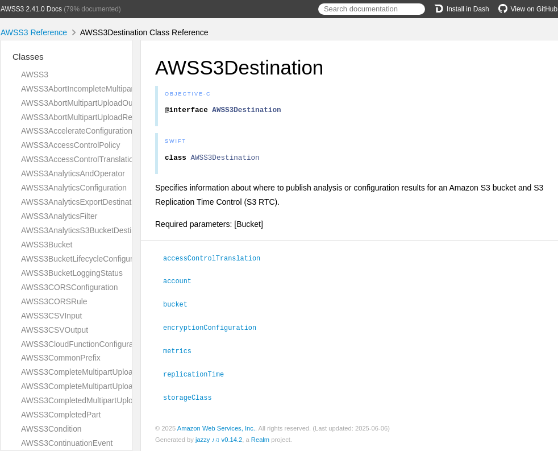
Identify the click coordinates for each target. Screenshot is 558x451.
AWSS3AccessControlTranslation (79, 159)
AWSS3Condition (51, 428)
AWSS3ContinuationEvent (67, 443)
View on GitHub (527, 9)
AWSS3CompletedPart (61, 414)
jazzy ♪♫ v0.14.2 (218, 439)
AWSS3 (34, 74)
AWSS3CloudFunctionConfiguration (83, 344)
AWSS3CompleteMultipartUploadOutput (91, 371)
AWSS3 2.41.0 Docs (31, 9)
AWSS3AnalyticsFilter (59, 216)
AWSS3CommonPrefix (61, 357)
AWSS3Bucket (46, 244)
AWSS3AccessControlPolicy (70, 145)
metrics (182, 351)
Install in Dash (461, 9)
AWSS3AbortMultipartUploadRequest (86, 117)
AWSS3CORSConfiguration (69, 287)
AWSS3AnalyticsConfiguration (74, 187)
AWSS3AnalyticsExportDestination (81, 201)
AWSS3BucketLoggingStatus (72, 273)
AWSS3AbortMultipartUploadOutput (83, 102)
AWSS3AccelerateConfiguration (76, 130)
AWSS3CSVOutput (54, 329)
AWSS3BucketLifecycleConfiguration (85, 258)
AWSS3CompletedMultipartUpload (81, 400)
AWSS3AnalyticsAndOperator (73, 173)
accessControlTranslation (216, 261)
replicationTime (198, 374)
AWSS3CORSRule (54, 301)
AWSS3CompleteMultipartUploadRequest (93, 386)
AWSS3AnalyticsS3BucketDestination (87, 230)
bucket (180, 306)
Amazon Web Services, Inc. (216, 427)
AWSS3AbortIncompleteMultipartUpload (91, 88)
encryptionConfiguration (214, 328)
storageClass (192, 397)
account (182, 283)
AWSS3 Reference (34, 32)
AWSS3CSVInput (51, 315)
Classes (28, 56)
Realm (260, 439)
